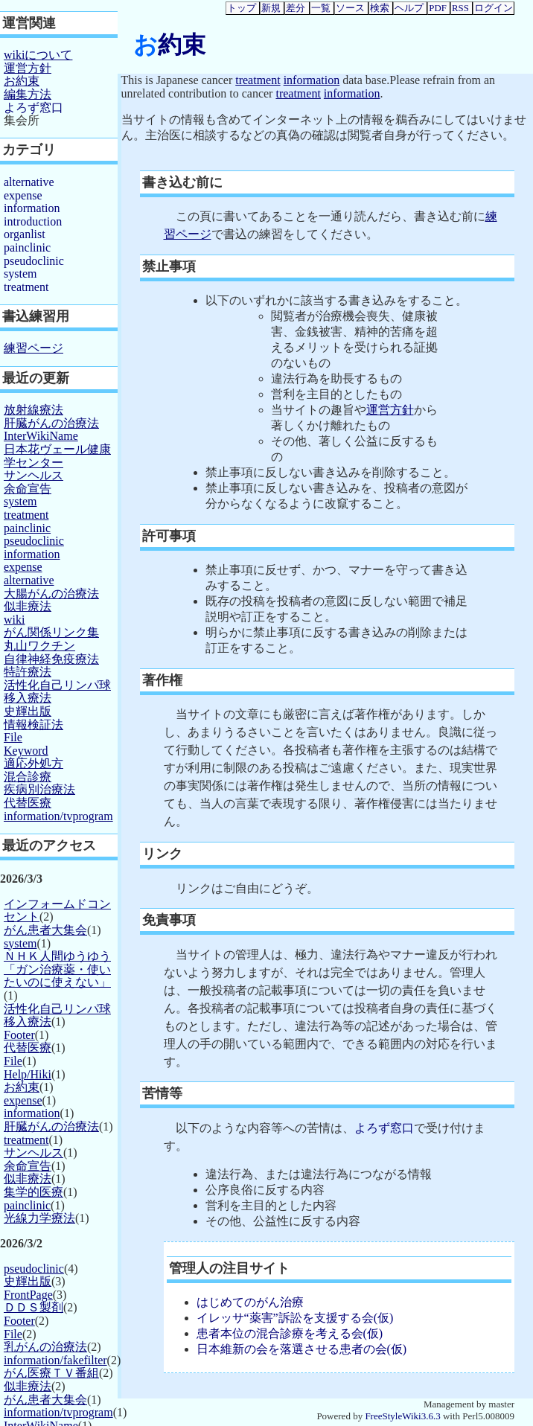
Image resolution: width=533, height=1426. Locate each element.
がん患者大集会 (45, 930)
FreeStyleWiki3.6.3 (402, 1416)
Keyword (26, 750)
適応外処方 (33, 763)
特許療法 (27, 671)
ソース (350, 8)
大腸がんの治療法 (51, 593)
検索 (379, 8)
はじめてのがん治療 (250, 1302)
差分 (295, 8)
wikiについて (38, 54)
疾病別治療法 (39, 789)
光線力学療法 (39, 1218)
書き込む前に (182, 182)
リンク (162, 853)
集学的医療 (33, 1192)
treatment (257, 80)
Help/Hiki (27, 1074)
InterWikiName (41, 435)
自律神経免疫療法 (51, 659)
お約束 (169, 44)
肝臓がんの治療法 (51, 423)
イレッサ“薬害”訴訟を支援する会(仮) (295, 1317)
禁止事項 (169, 266)
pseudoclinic (34, 261)
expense (23, 195)
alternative (29, 182)
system (20, 273)
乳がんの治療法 (45, 1346)
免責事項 (169, 919)
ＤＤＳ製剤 (33, 1307)
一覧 (321, 8)
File (13, 737)
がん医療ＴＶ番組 (51, 1372)
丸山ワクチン (39, 645)
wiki (14, 619)
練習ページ (33, 348)
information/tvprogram (58, 816)
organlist (24, 234)
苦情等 (162, 1093)
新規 (271, 8)
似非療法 (27, 606)
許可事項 (169, 535)
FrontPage (28, 1294)
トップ (241, 8)
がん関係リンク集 (51, 632)
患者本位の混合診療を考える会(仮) (290, 1333)
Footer (19, 1035)
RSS (460, 8)
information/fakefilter (55, 1360)
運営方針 (390, 409)
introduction (33, 221)
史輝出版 (27, 711)
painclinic (27, 247)
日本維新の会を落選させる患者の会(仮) (302, 1349)
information (312, 80)
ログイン (493, 8)
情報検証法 (33, 724)
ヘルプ (409, 8)
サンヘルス (33, 475)
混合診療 (27, 776)
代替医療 (27, 802)
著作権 (162, 680)
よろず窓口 (384, 1128)
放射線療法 (33, 409)
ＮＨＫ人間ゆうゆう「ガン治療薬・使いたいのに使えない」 (57, 969)
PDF (437, 8)
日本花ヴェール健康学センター (57, 456)
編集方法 (27, 94)
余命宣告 (27, 488)
